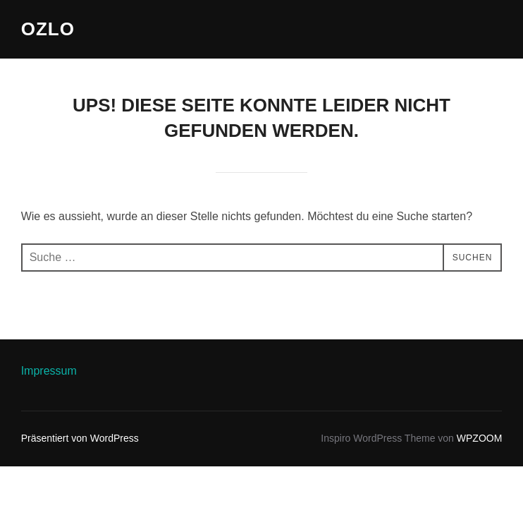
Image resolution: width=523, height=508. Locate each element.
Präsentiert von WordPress (80, 438)
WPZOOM (480, 438)
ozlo (48, 29)
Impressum (49, 371)
